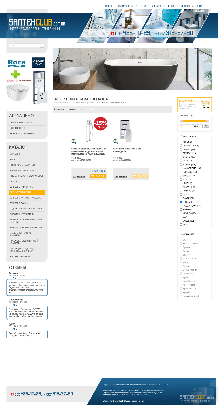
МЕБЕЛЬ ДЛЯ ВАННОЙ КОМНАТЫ (21, 234)
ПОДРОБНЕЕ (79, 176)
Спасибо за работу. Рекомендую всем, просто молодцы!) (25, 334)
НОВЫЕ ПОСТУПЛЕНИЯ (22, 133)
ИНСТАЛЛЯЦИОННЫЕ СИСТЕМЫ (26, 176)
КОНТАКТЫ (185, 6)
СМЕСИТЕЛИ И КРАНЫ (21, 192)
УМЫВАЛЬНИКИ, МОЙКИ (22, 170)
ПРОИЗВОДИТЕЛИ (125, 6)
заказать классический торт (23, 389)
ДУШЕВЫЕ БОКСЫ (19, 203)
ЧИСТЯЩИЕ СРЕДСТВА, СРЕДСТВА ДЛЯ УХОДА (22, 250)
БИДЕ (13, 159)
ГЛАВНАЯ (108, 6)
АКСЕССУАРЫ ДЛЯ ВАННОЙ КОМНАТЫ (24, 242)
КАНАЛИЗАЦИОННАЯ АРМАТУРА (26, 227)
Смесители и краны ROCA (86, 102)
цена (93, 109)
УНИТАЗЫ (15, 154)
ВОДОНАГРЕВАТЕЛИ (20, 256)
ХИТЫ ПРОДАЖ (17, 128)
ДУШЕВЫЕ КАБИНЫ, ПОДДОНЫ (26, 198)
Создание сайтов (139, 401)
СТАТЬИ (143, 6)
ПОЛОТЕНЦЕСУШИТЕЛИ (22, 214)
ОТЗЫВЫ (199, 6)
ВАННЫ (13, 181)
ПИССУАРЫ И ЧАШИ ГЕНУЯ (23, 165)
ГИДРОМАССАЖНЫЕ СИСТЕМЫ (26, 209)
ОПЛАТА (171, 6)
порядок (71, 109)
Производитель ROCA (62, 102)
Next (207, 69)
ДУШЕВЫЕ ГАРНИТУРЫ (21, 187)
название (83, 109)
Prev (57, 69)
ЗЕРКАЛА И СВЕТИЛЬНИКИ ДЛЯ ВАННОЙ (26, 220)
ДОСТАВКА (156, 6)
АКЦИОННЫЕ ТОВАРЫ (21, 122)
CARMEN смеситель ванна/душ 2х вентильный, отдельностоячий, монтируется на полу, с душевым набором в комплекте (88, 153)
